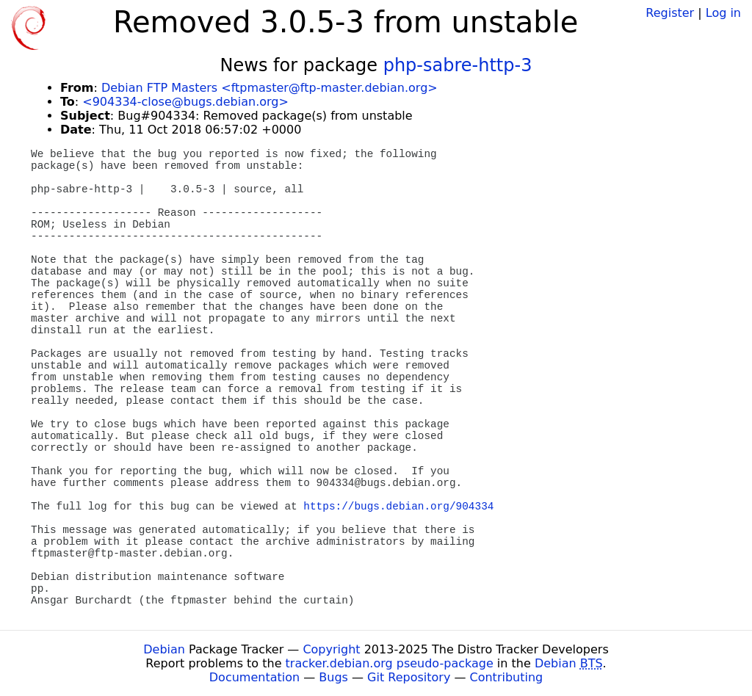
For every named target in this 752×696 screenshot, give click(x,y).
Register (670, 13)
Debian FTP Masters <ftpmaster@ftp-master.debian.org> (269, 88)
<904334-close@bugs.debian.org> (185, 102)
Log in (723, 13)
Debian (164, 649)
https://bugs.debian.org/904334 (398, 506)
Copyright (331, 649)
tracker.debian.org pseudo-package (390, 663)
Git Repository (408, 677)
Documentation (254, 677)
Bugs (333, 677)
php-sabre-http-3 (457, 65)
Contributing (506, 677)
